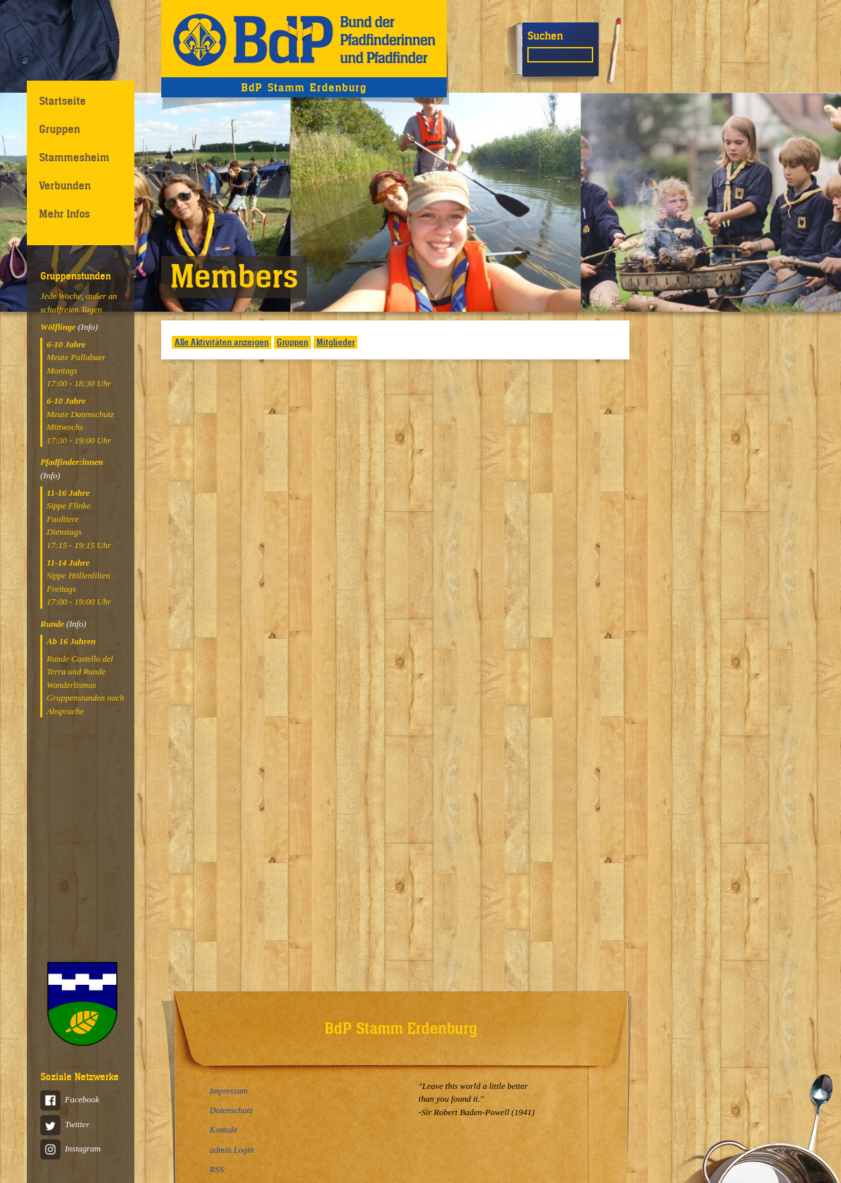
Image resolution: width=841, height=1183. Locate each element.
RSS (217, 1169)
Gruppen (59, 129)
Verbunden (65, 185)
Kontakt (223, 1130)
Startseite (62, 100)
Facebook (69, 1099)
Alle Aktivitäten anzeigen (222, 342)
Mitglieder (335, 342)
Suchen (545, 35)
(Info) (88, 327)
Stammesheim (74, 157)
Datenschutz (231, 1110)
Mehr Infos (64, 213)
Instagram (70, 1148)
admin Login (232, 1150)
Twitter (64, 1124)
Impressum (229, 1091)
